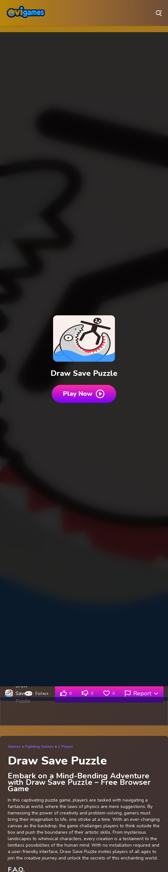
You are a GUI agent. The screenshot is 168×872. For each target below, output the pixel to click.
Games (14, 746)
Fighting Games (39, 746)
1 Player (65, 746)
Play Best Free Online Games (25, 13)
